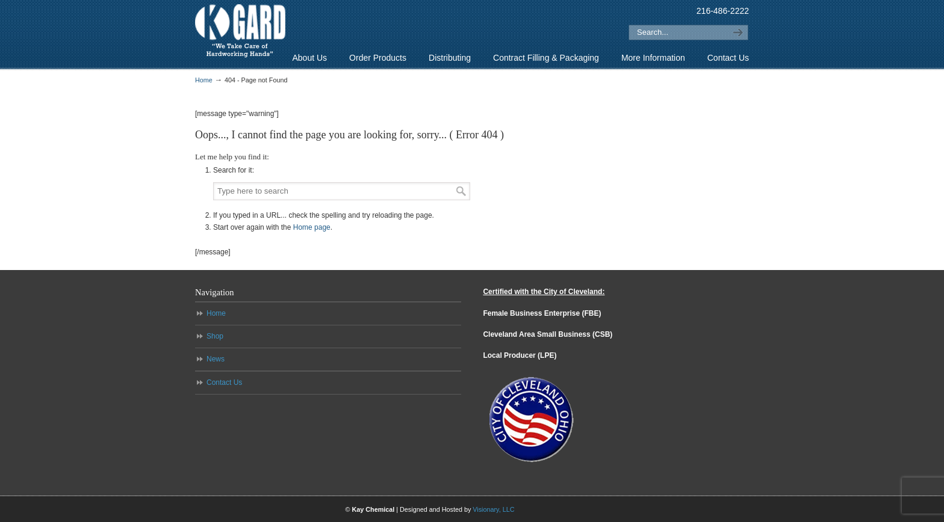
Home (204, 80)
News (215, 359)
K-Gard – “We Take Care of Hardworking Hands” (240, 31)
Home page (312, 227)
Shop (214, 336)
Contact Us (224, 382)
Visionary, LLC (493, 509)
